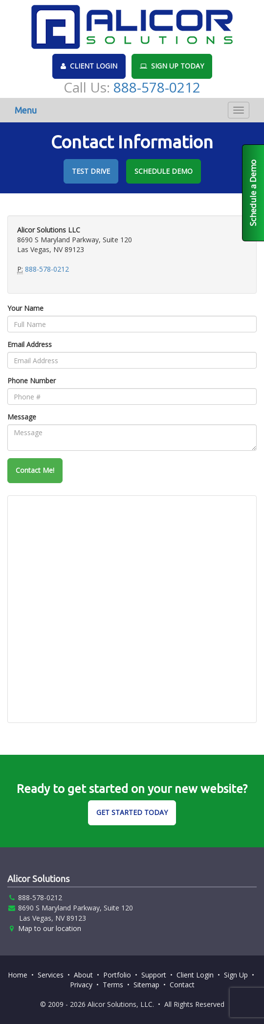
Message (21, 416)
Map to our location (49, 928)
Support (153, 974)
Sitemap (146, 984)
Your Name (25, 308)
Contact (182, 984)
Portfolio (117, 974)
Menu (26, 110)
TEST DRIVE (91, 171)
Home (17, 974)
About (83, 974)
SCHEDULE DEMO (163, 171)
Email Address (29, 344)
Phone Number (31, 380)
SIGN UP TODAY (172, 65)
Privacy (81, 984)
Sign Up (236, 974)
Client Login (195, 974)
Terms (113, 984)
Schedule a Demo (253, 193)
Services (51, 974)
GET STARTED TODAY (132, 812)
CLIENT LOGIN (89, 65)
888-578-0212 (156, 87)
